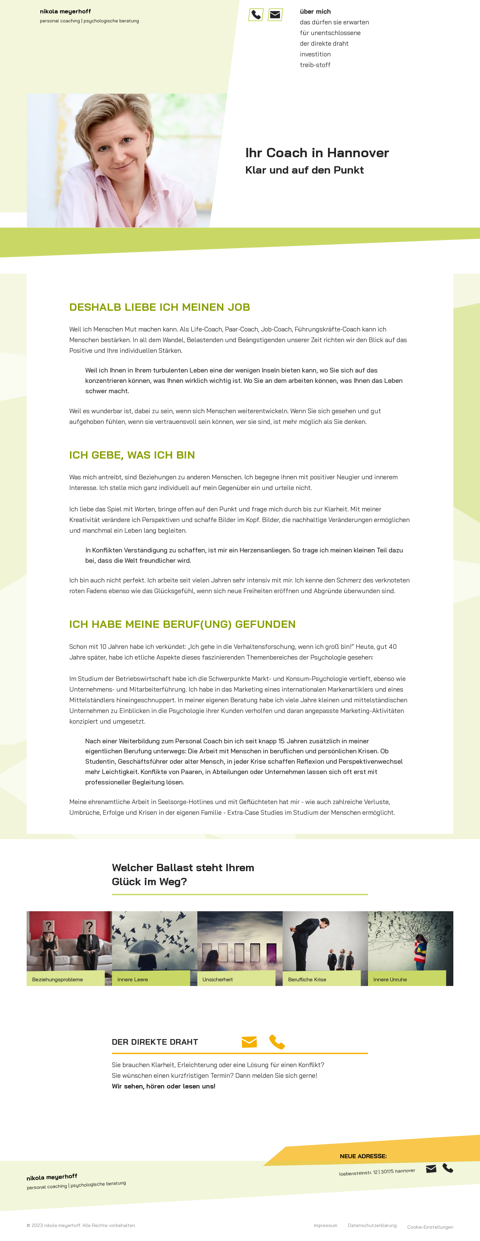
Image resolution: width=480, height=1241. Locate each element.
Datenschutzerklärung (372, 1225)
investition (315, 54)
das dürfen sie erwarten (334, 22)
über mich (315, 11)
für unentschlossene (330, 33)
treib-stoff (315, 65)
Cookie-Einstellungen (430, 1227)
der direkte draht (324, 43)
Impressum (325, 1225)
